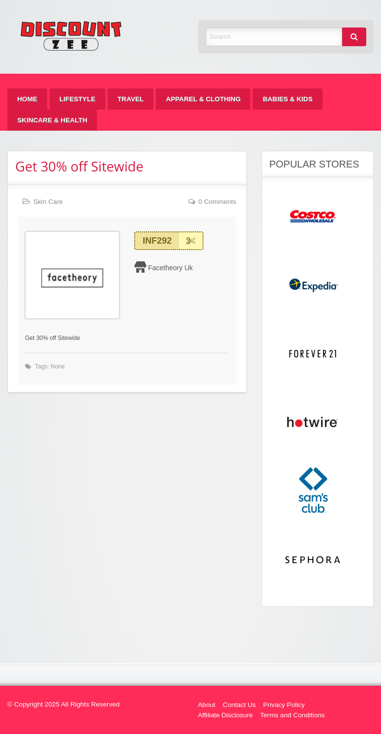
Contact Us (239, 704)
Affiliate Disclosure (225, 715)
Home (27, 99)
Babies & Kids (287, 99)
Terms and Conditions (292, 715)
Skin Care (48, 201)
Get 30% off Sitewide (79, 166)
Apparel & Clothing (203, 99)
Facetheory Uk (170, 268)
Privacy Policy (284, 704)
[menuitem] (27, 99)
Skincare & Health (52, 120)
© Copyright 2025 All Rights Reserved (63, 704)
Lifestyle (77, 99)
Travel (130, 99)
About (207, 704)
